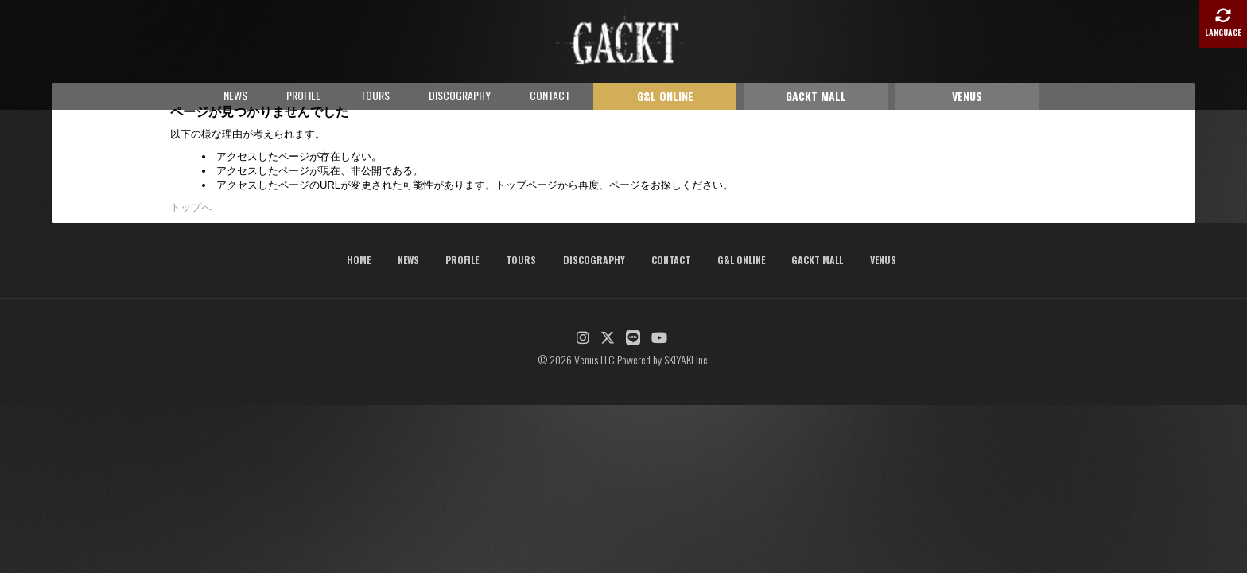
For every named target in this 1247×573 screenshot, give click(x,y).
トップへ (191, 207)
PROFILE (303, 95)
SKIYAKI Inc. (687, 359)
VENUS (967, 96)
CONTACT (550, 95)
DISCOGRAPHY (460, 95)
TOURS (375, 95)
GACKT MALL (816, 96)
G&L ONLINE (665, 96)
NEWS (235, 95)
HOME (359, 260)
